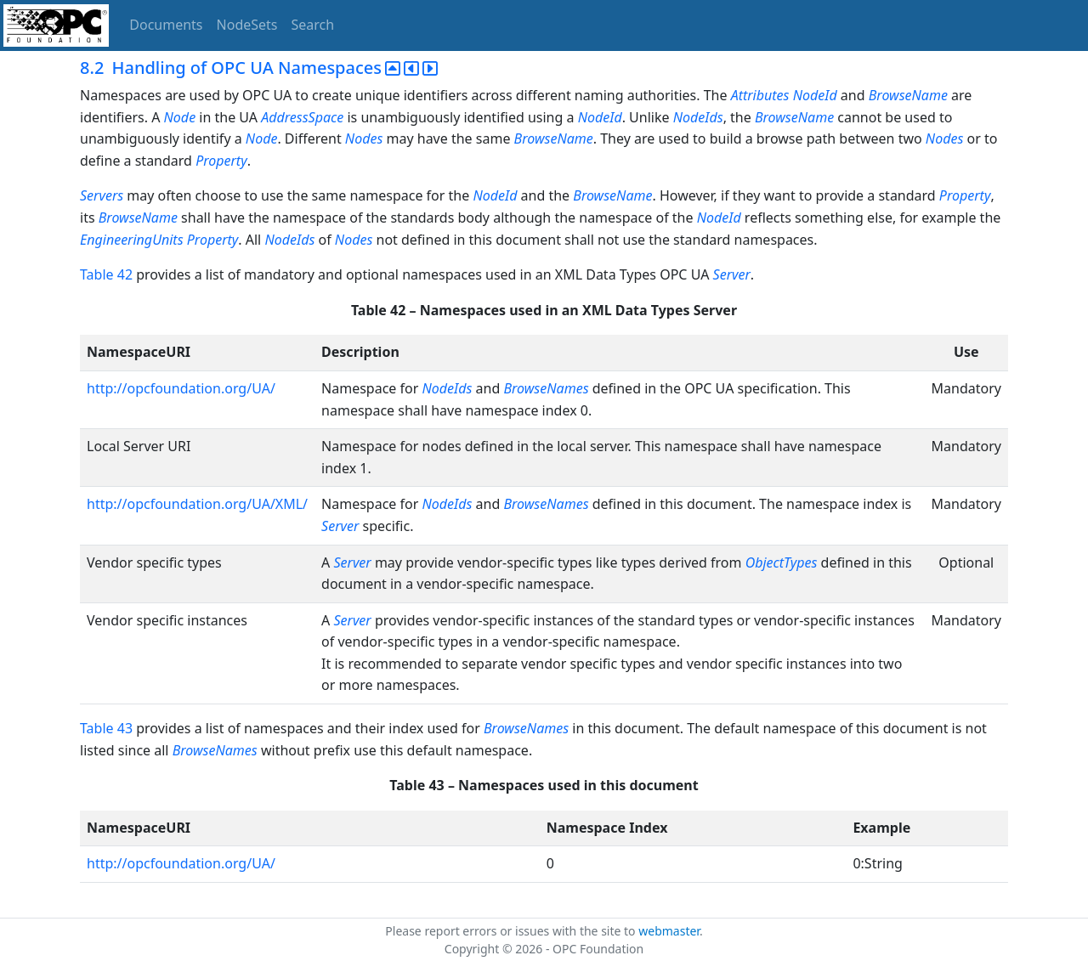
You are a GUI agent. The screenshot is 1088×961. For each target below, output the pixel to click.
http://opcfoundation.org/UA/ (181, 388)
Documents (165, 24)
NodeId (815, 95)
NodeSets (247, 24)
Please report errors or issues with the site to (511, 931)
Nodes (363, 138)
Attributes (760, 95)
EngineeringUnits (132, 239)
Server (732, 274)
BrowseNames (545, 388)
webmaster (669, 931)
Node (180, 117)
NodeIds (698, 117)
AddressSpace (302, 117)
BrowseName (908, 95)
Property (221, 160)
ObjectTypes (783, 562)
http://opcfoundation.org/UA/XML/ (197, 504)
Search (313, 24)
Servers (101, 195)
